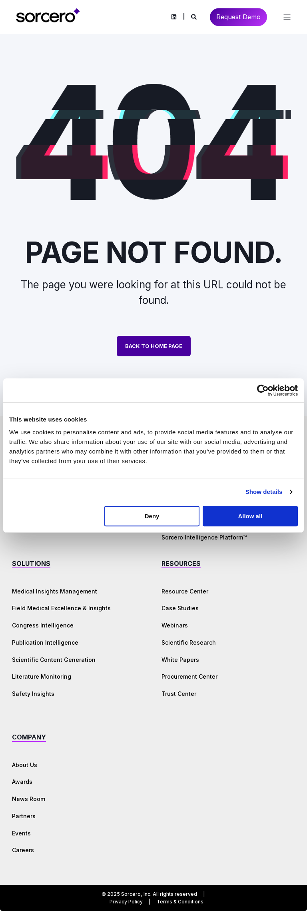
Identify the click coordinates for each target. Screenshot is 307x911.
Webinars (174, 625)
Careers (23, 850)
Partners (24, 816)
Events (21, 833)
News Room (28, 798)
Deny (152, 516)
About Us (24, 764)
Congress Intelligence (43, 625)
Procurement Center (189, 676)
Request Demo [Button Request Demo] (238, 17)
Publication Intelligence (45, 642)
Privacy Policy (126, 902)
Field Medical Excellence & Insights (61, 608)
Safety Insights (33, 693)
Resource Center (184, 591)
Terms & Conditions (180, 902)
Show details (264, 491)
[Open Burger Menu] (287, 17)
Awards (22, 781)
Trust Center (178, 693)
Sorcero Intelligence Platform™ (204, 537)
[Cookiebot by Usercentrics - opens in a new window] (263, 390)
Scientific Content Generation (54, 659)
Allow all (250, 516)
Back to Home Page (153, 346)
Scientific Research (188, 642)
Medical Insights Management (54, 591)
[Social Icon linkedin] (174, 17)
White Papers (180, 659)
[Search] (194, 16)
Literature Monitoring (41, 676)
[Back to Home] (48, 21)
